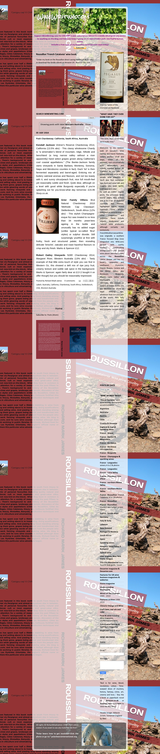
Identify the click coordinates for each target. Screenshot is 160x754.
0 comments (69, 281)
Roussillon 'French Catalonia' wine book (56, 54)
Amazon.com (106, 704)
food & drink (110, 631)
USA (38, 288)
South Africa (75, 285)
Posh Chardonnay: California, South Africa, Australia (62, 139)
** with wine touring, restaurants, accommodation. (111, 402)
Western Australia (48, 288)
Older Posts (88, 308)
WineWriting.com (63, 16)
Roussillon (119, 256)
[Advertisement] (66, 299)
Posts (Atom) (52, 315)
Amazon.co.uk (112, 701)
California (55, 285)
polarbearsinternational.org (64, 737)
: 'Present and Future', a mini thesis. (111, 507)
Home (58, 308)
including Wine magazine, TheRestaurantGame (109, 618)
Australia (46, 285)
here (119, 704)
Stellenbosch (87, 285)
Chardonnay (65, 285)
